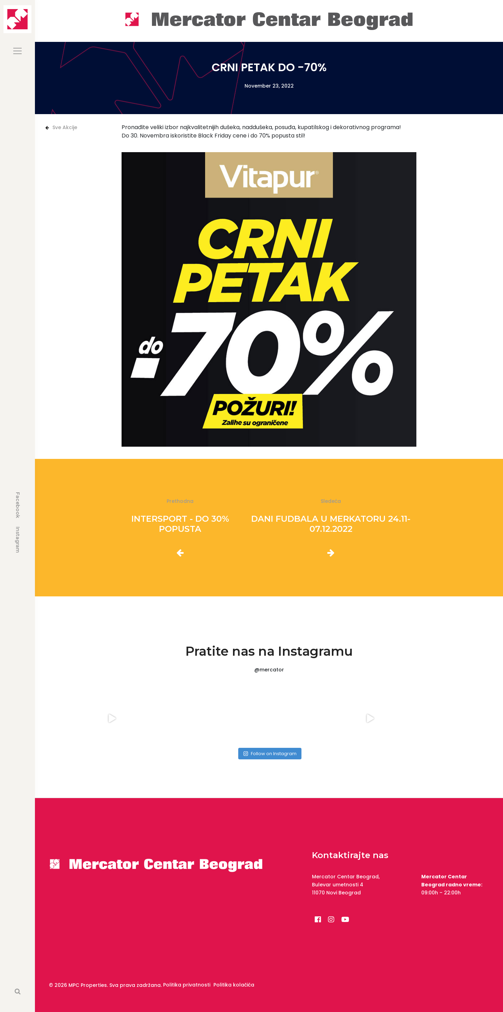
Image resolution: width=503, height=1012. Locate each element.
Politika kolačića (233, 984)
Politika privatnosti (186, 984)
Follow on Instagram (270, 753)
